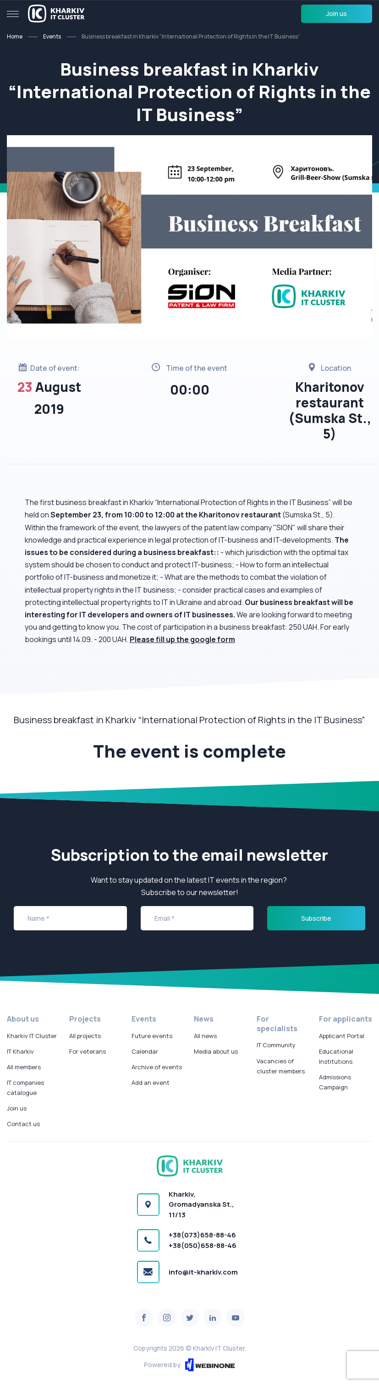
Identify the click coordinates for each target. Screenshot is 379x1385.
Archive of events (157, 1067)
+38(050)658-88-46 (202, 1245)
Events (52, 36)
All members (24, 1067)
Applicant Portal (341, 1036)
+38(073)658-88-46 (202, 1235)
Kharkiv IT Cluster (32, 1036)
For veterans (87, 1051)
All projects (85, 1036)
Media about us (216, 1051)
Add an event (151, 1082)
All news (205, 1036)
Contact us (23, 1124)
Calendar (145, 1051)
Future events (152, 1036)
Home (14, 36)
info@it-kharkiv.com (203, 1272)
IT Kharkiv (20, 1051)
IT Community (276, 1045)
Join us (336, 13)
